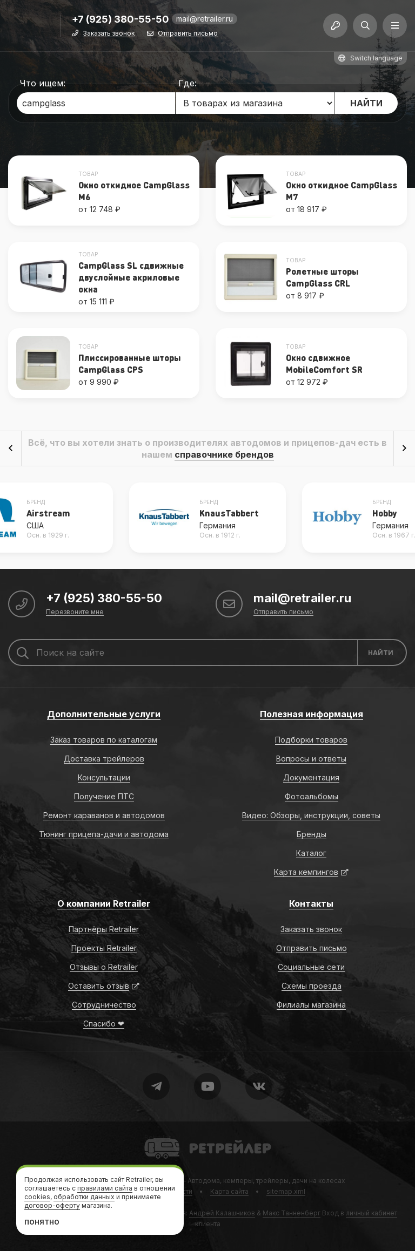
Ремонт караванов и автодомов (104, 815)
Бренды (311, 834)
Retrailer (157, 1137)
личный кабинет (371, 1213)
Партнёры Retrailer (104, 929)
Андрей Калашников (222, 1213)
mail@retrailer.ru (204, 18)
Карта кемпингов (306, 871)
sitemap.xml (285, 1191)
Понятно (41, 1222)
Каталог (311, 853)
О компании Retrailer (103, 903)
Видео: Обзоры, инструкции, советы (311, 815)
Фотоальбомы (311, 796)
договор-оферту (52, 1205)
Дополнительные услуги (103, 714)
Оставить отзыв (98, 985)
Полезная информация (311, 714)
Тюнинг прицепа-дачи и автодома (104, 834)
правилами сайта (104, 1188)
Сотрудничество (104, 1004)
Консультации (104, 777)
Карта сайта (229, 1191)
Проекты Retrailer (104, 948)
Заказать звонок (109, 33)
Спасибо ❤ (103, 1023)
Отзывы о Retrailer (104, 966)
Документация (311, 777)
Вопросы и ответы (311, 758)
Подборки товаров (311, 739)
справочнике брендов (224, 454)
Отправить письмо (188, 33)
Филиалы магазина (311, 1004)
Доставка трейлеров (104, 758)
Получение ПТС (104, 796)
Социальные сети (311, 966)
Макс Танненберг (291, 1213)
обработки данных (84, 1197)
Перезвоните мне (75, 612)
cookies (37, 1197)
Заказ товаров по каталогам (103, 739)
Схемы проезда (312, 985)
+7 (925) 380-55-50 (120, 20)
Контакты (311, 903)
